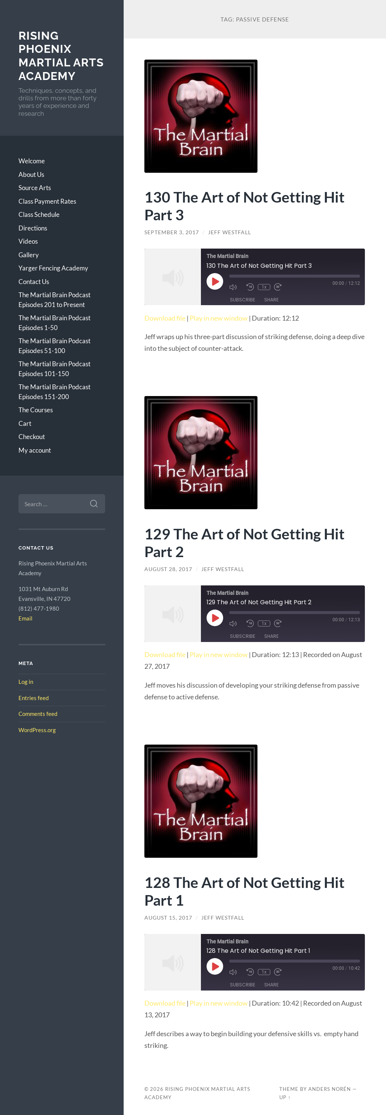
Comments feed (37, 713)
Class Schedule (39, 214)
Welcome (31, 161)
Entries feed (33, 697)
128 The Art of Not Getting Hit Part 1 (244, 891)
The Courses (35, 410)
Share (271, 299)
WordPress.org (37, 729)
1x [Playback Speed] (264, 287)
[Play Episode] (215, 281)
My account (34, 450)
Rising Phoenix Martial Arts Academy (61, 56)
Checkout (31, 437)
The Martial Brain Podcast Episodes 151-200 (54, 392)
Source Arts (34, 188)
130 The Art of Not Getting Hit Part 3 (244, 205)
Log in (25, 681)
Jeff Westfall (229, 232)
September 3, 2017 (171, 232)
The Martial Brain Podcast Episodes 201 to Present (54, 300)
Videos (28, 241)
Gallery (28, 255)
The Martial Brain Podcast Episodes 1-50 (54, 323)
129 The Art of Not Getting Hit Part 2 (244, 542)
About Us (31, 174)
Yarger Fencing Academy (53, 268)
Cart (24, 423)
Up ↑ (285, 1097)
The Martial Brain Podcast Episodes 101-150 (54, 369)
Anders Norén (329, 1089)
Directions (32, 228)
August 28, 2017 (168, 569)
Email (25, 618)
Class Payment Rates (47, 201)
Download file (164, 318)
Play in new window (219, 318)
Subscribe (242, 299)
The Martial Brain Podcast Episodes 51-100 (54, 346)
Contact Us (33, 282)
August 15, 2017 (168, 918)
